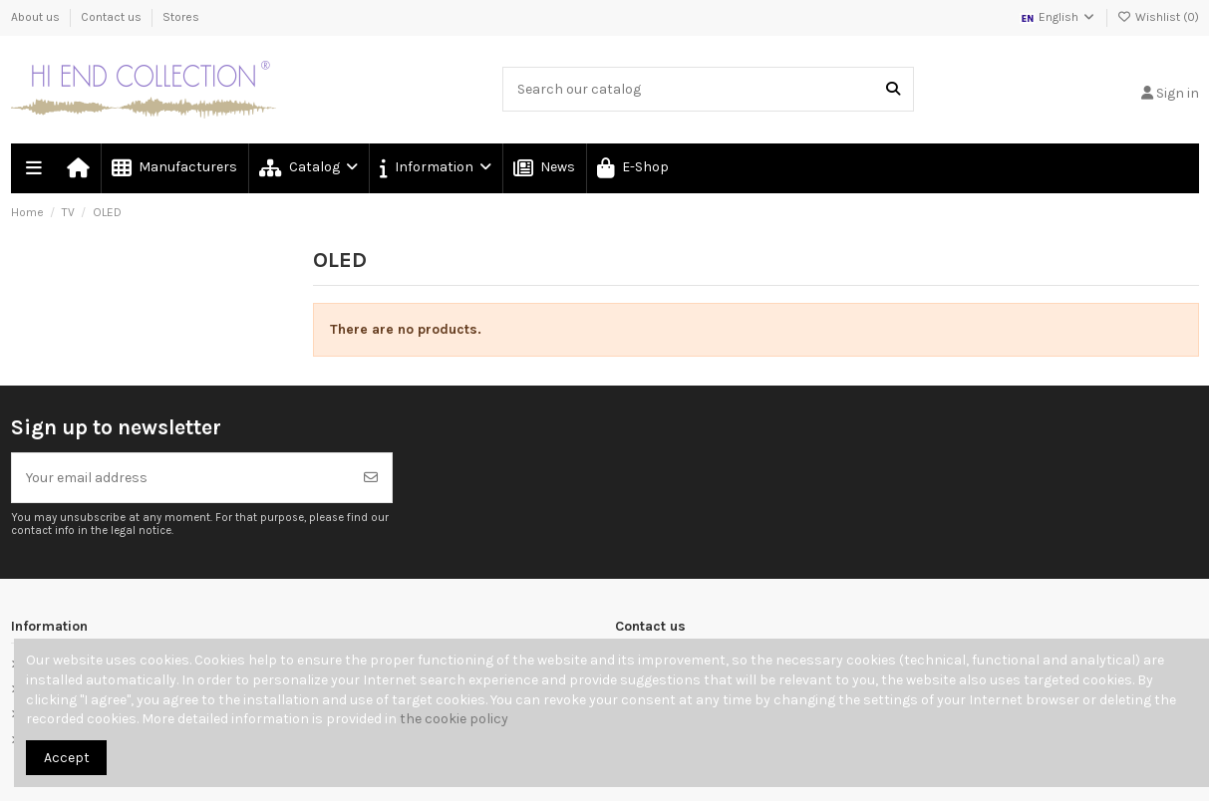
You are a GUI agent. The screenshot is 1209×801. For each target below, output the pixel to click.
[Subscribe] (371, 477)
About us (37, 17)
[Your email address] (181, 477)
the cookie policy (454, 718)
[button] (434, 168)
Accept (67, 757)
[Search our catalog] (893, 89)
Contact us (113, 17)
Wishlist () (1158, 17)
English (1058, 17)
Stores (180, 17)
